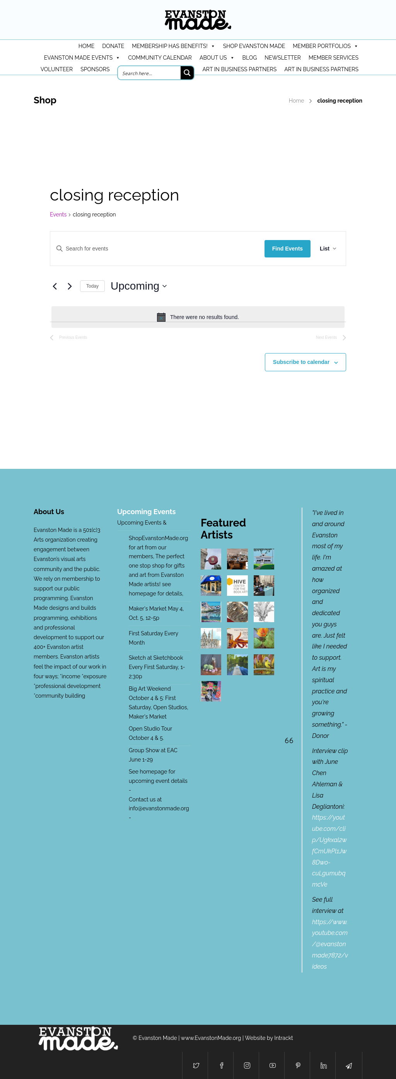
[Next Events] (69, 286)
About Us (217, 58)
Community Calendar (160, 58)
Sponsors (94, 69)
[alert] (198, 317)
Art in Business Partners (239, 69)
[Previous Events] (54, 286)
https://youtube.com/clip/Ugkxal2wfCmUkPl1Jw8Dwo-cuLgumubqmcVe (329, 851)
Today (92, 286)
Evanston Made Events (82, 58)
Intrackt (283, 1038)
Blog (249, 58)
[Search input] (149, 73)
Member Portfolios (325, 46)
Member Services (333, 58)
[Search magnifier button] (187, 72)
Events (58, 214)
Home (296, 101)
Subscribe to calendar (301, 362)
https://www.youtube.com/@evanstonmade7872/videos (330, 944)
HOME (87, 46)
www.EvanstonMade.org (211, 1038)
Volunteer (57, 69)
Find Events (287, 248)
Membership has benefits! (173, 46)
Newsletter (283, 58)
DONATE (113, 46)
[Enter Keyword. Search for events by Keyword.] (157, 249)
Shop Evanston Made (254, 46)
